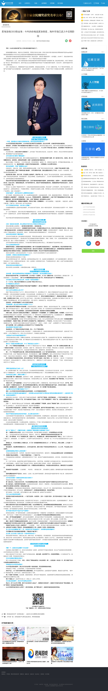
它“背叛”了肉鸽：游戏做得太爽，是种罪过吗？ (93, 40)
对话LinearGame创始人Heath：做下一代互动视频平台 (94, 35)
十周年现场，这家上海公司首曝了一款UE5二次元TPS (94, 23)
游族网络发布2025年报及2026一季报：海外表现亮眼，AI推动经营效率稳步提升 (94, 178)
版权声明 (41, 684)
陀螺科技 (3, 674)
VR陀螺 (8, 674)
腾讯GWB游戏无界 (15, 674)
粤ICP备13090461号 (53, 684)
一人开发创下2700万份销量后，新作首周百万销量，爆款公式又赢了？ (94, 32)
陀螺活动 (22, 674)
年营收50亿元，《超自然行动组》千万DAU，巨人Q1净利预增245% (94, 196)
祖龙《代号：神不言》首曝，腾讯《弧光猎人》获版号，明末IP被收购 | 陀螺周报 (94, 17)
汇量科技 (42, 674)
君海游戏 (43, 41)
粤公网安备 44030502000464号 (66, 684)
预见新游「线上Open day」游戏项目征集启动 (93, 29)
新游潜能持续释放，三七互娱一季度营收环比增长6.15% (94, 181)
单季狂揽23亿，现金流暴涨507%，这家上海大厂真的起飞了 (94, 184)
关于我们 (36, 684)
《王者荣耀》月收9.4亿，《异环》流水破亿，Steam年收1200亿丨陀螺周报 (94, 169)
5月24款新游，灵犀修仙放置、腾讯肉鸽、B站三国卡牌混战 (94, 20)
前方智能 (47, 674)
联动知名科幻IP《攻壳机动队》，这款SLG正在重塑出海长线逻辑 (23, 614)
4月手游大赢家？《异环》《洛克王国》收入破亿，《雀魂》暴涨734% (94, 14)
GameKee (37, 674)
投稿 (93, 251)
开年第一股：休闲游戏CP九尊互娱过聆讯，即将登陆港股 (21, 616)
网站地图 (46, 684)
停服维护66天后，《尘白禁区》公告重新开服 (93, 26)
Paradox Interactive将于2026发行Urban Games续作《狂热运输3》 (94, 38)
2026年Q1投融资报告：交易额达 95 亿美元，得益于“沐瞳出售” (94, 193)
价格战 (48, 41)
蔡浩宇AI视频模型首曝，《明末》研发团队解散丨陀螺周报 (94, 190)
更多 (103, 52)
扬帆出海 (27, 674)
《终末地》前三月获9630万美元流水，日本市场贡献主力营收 (94, 187)
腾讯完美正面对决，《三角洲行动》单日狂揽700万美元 (94, 175)
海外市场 (38, 41)
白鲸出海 (32, 674)
